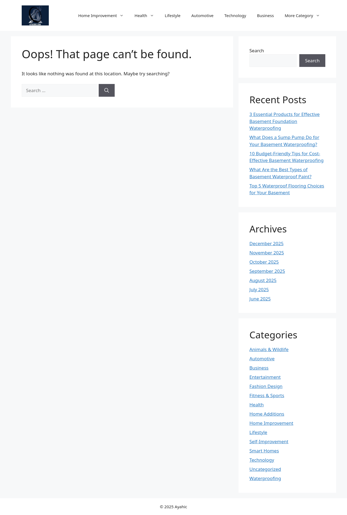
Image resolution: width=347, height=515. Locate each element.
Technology (235, 15)
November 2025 (266, 253)
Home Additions (266, 414)
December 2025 (266, 243)
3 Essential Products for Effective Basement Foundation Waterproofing (284, 121)
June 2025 (260, 299)
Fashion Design (265, 386)
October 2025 (264, 262)
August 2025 (263, 280)
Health (146, 15)
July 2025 (259, 289)
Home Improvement (103, 15)
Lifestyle (173, 15)
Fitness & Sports (266, 395)
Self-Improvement (268, 441)
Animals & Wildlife (268, 349)
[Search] (107, 90)
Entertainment (265, 377)
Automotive (202, 15)
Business (265, 15)
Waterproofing (265, 478)
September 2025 (267, 271)
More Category (305, 15)
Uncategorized (265, 469)
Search (256, 50)
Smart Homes (264, 451)
